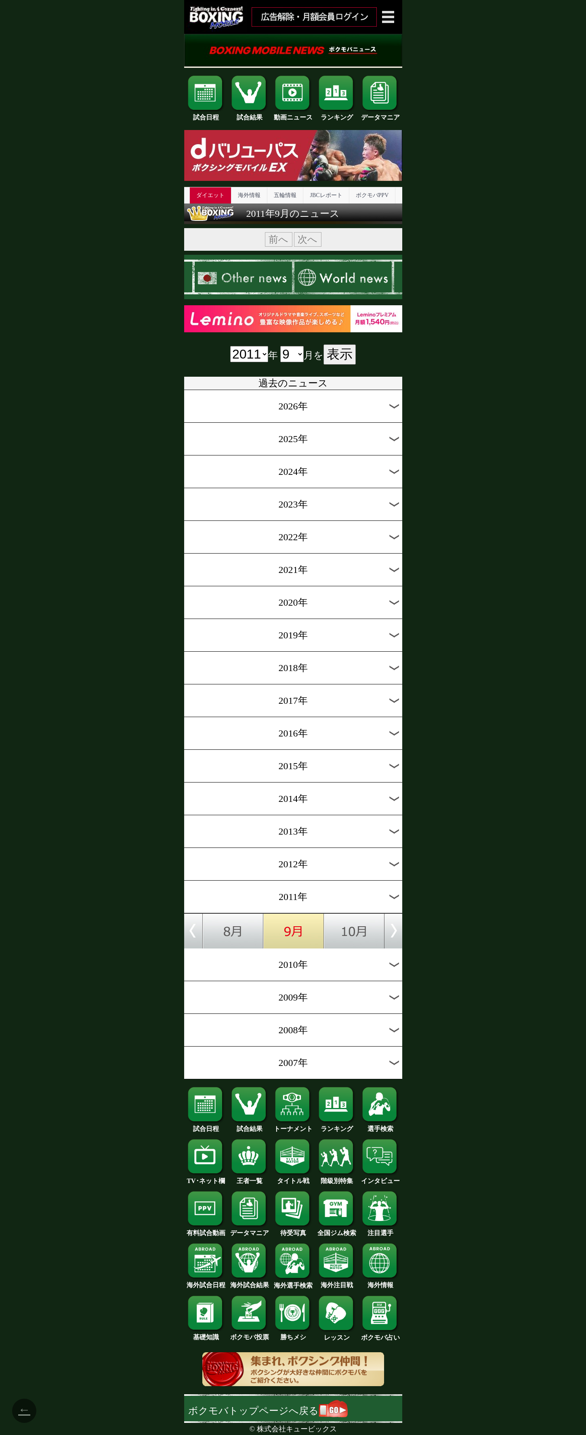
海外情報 (249, 195)
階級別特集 (337, 1177)
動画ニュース (293, 114)
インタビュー (380, 1177)
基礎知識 (206, 1334)
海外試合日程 (206, 1282)
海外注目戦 (337, 1282)
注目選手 (380, 1229)
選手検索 (380, 1125)
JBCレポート (326, 195)
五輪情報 (285, 195)
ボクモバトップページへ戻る (268, 1411)
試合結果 (249, 114)
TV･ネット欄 (206, 1177)
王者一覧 (249, 1177)
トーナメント (293, 1125)
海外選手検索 (293, 1282)
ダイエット (210, 195)
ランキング (337, 114)
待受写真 (293, 1229)
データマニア (380, 114)
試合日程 (206, 114)
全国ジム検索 (337, 1229)
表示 (340, 354)
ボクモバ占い (380, 1334)
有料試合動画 (206, 1229)
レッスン (337, 1334)
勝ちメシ (293, 1334)
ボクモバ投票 (249, 1334)
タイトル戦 (293, 1177)
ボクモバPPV (372, 195)
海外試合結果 (249, 1282)
